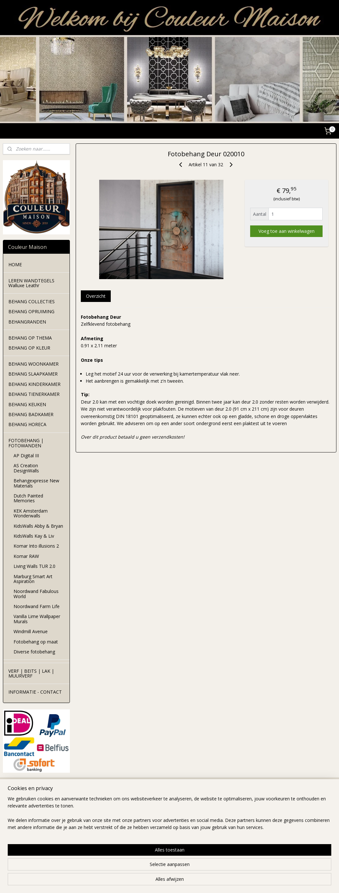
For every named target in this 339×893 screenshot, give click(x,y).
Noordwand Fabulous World (36, 593)
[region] (127, 867)
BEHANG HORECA (27, 424)
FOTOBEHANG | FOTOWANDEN (25, 442)
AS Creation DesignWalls (26, 467)
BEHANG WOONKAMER (33, 364)
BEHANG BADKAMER (30, 414)
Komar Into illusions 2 (36, 546)
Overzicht (95, 296)
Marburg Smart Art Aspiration (33, 578)
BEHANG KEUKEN (27, 404)
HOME (15, 264)
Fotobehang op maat (36, 642)
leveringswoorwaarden (94, 819)
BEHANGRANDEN (27, 322)
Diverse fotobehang (34, 652)
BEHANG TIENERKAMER (34, 394)
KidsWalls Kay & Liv (34, 536)
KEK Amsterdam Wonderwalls (31, 513)
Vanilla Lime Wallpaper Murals (37, 618)
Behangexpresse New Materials (36, 483)
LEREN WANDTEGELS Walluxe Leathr (31, 283)
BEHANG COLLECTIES (31, 301)
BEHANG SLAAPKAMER (33, 374)
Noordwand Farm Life (37, 606)
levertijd (79, 804)
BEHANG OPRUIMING (31, 311)
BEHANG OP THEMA (30, 338)
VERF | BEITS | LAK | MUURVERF (31, 673)
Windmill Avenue (31, 631)
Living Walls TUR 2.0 (34, 566)
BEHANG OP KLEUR (29, 348)
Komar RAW (26, 556)
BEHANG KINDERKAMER (34, 384)
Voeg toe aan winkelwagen (286, 231)
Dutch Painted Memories (28, 498)
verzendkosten (86, 812)
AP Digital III (26, 455)
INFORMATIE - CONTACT (35, 692)
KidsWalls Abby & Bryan (38, 526)
